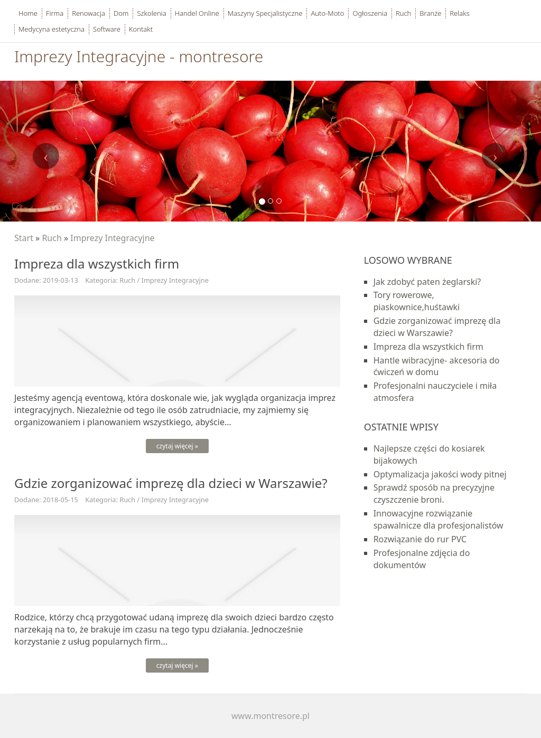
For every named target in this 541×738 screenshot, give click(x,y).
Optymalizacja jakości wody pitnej (440, 474)
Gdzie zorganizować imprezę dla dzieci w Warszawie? (437, 327)
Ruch (51, 238)
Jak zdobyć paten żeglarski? (427, 281)
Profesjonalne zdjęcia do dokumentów (422, 559)
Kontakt (141, 29)
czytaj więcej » (177, 446)
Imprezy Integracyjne (112, 238)
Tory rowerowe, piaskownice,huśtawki (417, 301)
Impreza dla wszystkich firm (428, 346)
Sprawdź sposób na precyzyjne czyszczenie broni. (434, 493)
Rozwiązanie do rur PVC (420, 539)
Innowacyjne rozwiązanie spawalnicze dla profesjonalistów (438, 519)
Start (23, 238)
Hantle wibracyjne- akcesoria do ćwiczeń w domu (437, 366)
